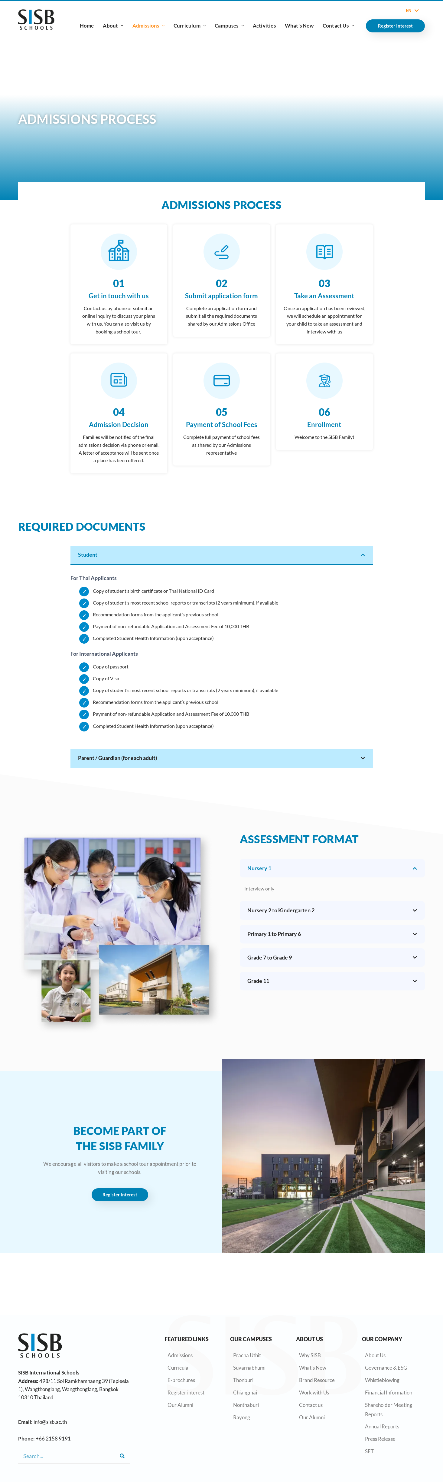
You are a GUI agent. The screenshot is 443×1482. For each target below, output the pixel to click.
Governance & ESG (386, 1367)
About (113, 25)
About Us (375, 1355)
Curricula (178, 1367)
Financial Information (388, 1392)
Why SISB (310, 1355)
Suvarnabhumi (249, 1367)
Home (87, 25)
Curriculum (190, 25)
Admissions (148, 25)
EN (412, 10)
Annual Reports (382, 1426)
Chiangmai (245, 1392)
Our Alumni (180, 1405)
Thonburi (243, 1380)
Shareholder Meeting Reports (388, 1409)
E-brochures (181, 1380)
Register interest (186, 1392)
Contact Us (338, 25)
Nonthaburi (246, 1405)
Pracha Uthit (247, 1355)
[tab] (221, 558)
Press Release (380, 1439)
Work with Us (314, 1392)
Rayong (241, 1417)
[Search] (122, 1456)
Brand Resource (317, 1380)
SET (369, 1451)
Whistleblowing (382, 1380)
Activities (264, 25)
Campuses (229, 25)
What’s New (299, 25)
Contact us (311, 1405)
